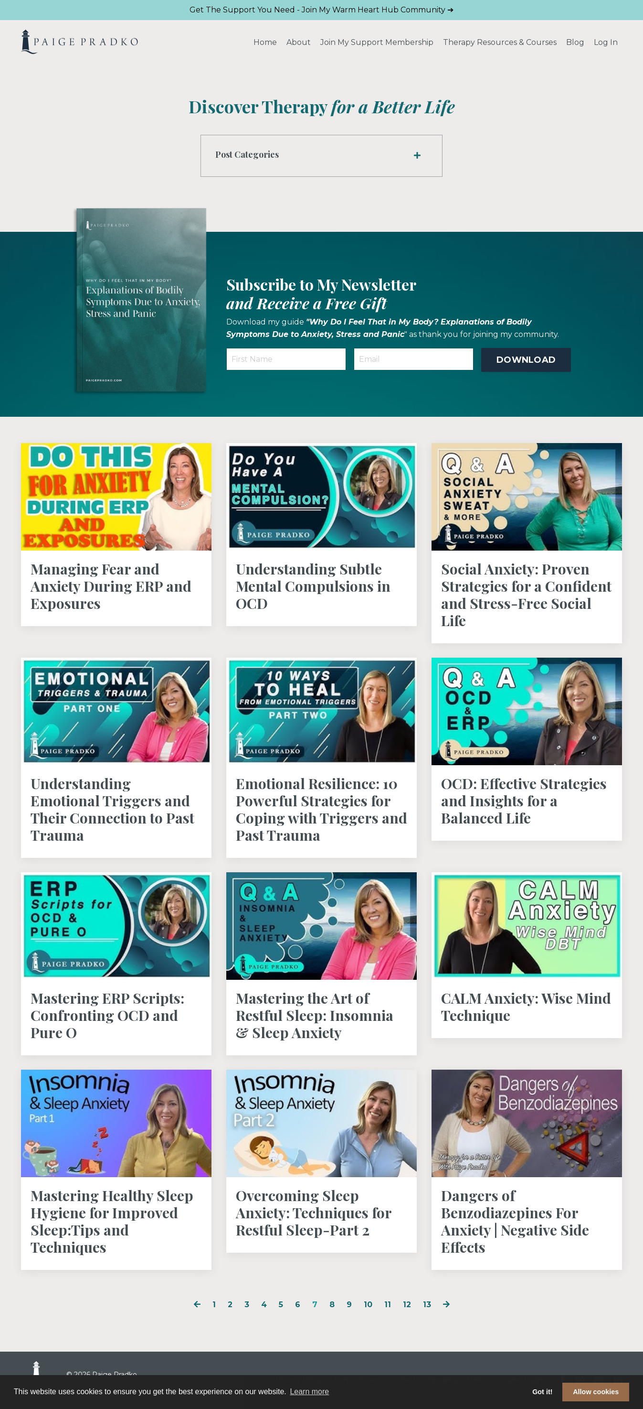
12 (407, 1304)
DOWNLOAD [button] (526, 360)
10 (368, 1304)
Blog (575, 42)
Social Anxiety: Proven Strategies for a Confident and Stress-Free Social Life (526, 594)
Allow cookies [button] (596, 1392)
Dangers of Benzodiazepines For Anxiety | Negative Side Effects (515, 1221)
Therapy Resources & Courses (500, 42)
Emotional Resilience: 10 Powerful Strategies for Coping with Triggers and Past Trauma (321, 809)
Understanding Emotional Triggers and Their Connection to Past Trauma (112, 809)
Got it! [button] (542, 1392)
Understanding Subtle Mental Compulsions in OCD (313, 586)
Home (265, 42)
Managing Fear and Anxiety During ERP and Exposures (111, 586)
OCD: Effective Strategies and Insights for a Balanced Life (524, 800)
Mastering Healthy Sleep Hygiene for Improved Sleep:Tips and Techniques (112, 1221)
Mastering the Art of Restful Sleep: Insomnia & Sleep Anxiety (314, 1015)
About (298, 42)
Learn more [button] (309, 1391)
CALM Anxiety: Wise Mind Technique (526, 1006)
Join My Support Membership (376, 42)
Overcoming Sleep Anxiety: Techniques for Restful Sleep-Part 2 (313, 1212)
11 (387, 1304)
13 (427, 1304)
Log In (606, 42)
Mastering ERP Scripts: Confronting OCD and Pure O (107, 1015)
